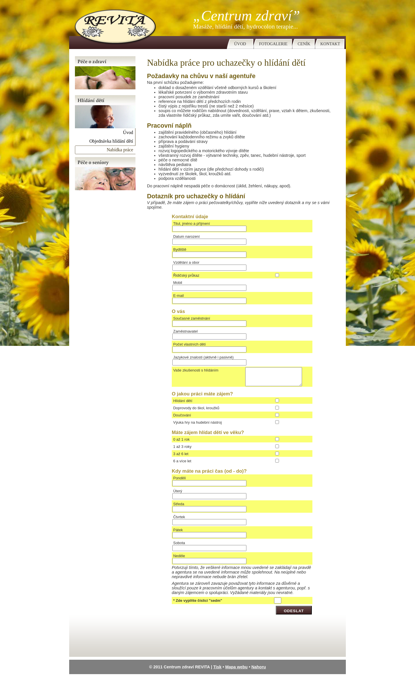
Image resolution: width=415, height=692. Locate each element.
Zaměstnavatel (185, 331)
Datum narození (186, 236)
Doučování (182, 418)
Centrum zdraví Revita (113, 24)
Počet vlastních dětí (189, 344)
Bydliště (179, 249)
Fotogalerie (273, 44)
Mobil (177, 282)
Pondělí (179, 481)
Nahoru (258, 670)
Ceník (304, 44)
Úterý (177, 494)
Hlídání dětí (182, 404)
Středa (178, 507)
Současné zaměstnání (191, 318)
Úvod (240, 44)
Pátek (178, 533)
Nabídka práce (120, 149)
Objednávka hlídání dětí (111, 141)
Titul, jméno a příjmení (191, 223)
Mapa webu (236, 670)
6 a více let (182, 464)
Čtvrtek (179, 520)
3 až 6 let (180, 457)
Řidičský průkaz (186, 275)
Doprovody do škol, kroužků (196, 411)
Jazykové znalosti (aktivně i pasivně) (203, 357)
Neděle (179, 559)
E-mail (178, 295)
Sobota (179, 546)
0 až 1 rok (181, 443)
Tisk (217, 670)
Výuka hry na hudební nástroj (197, 426)
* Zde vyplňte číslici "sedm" (197, 604)
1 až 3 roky (182, 450)
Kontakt (330, 44)
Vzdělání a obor (186, 262)
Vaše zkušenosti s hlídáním (195, 370)
